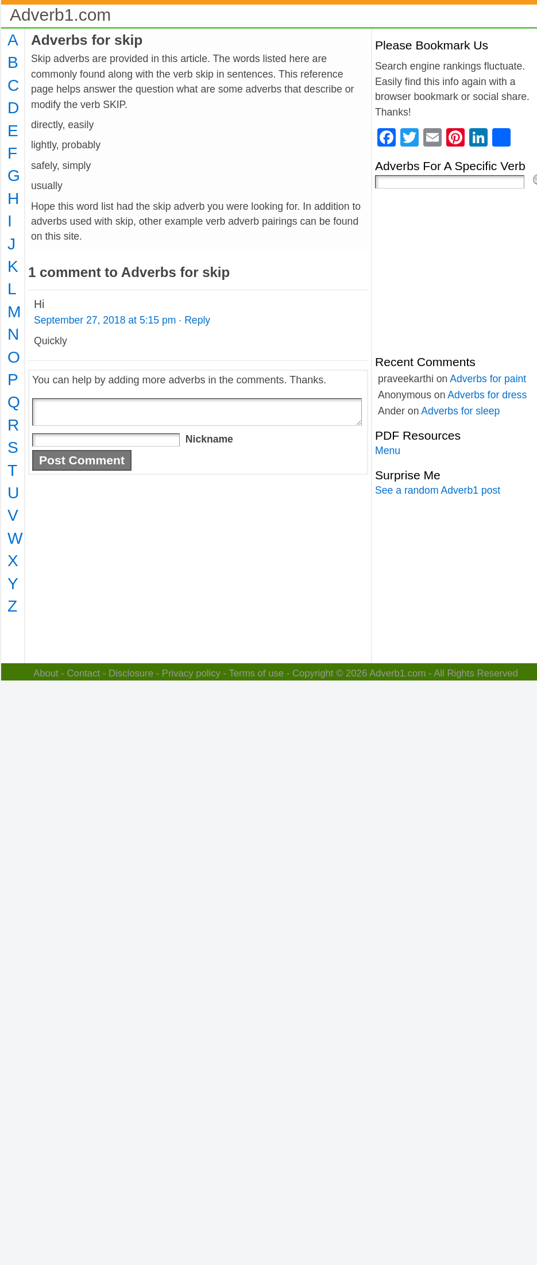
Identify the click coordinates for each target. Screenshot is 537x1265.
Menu (387, 450)
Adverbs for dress (487, 395)
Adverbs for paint (488, 379)
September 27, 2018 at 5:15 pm (105, 320)
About (46, 673)
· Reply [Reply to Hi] (194, 320)
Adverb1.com (60, 14)
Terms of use (256, 673)
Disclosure (131, 673)
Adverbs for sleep (460, 411)
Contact (84, 673)
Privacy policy (191, 673)
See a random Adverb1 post (437, 490)
